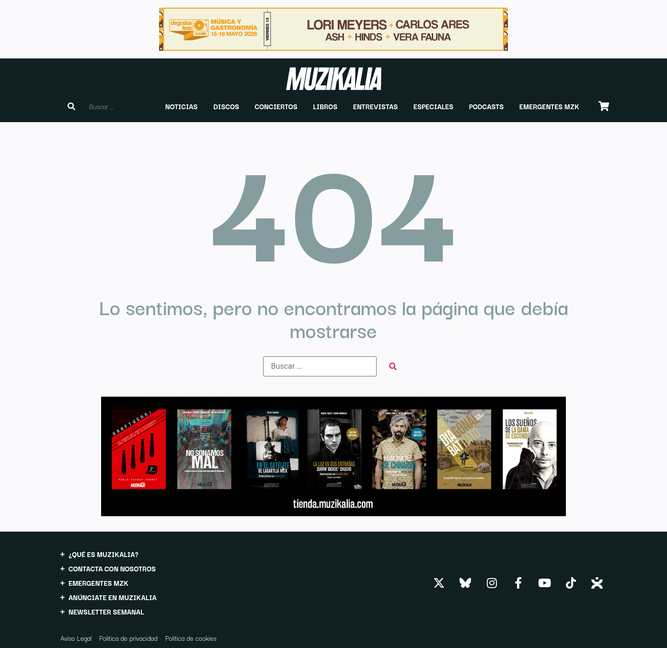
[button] (182, 106)
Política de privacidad (128, 638)
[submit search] (392, 367)
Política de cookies (191, 638)
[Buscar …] (320, 366)
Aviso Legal (76, 638)
